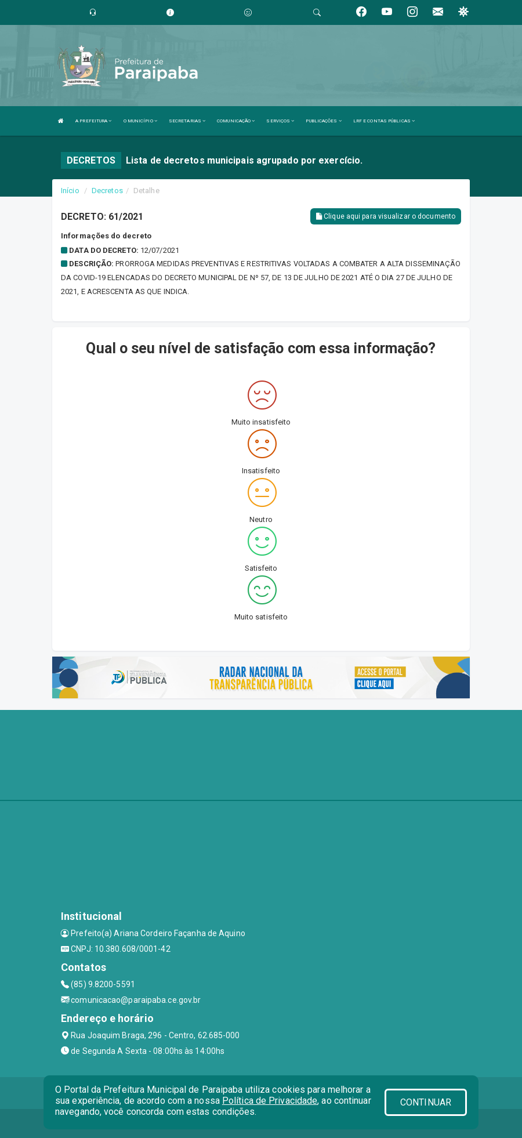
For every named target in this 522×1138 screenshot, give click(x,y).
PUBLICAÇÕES (323, 121)
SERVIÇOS (280, 121)
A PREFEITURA (93, 121)
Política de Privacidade (269, 1100)
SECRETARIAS (187, 121)
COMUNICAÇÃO (236, 121)
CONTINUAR (425, 1102)
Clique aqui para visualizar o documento (385, 216)
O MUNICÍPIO (140, 121)
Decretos (107, 190)
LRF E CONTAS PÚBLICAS (384, 121)
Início (70, 190)
